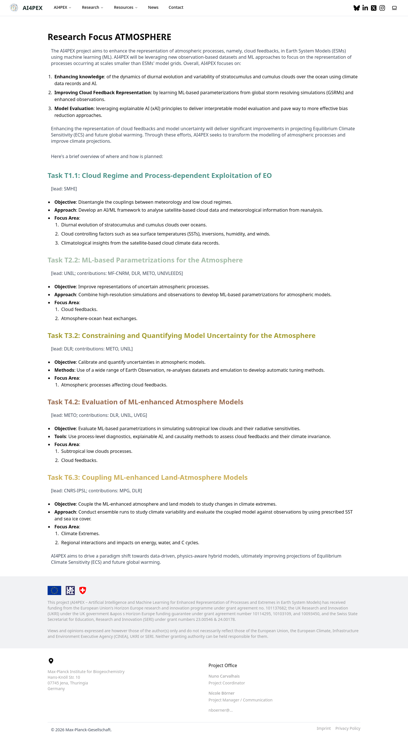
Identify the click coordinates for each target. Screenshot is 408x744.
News (153, 7)
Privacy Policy (347, 728)
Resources (126, 7)
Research (93, 7)
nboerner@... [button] (221, 710)
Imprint (324, 728)
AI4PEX (32, 8)
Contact (176, 7)
